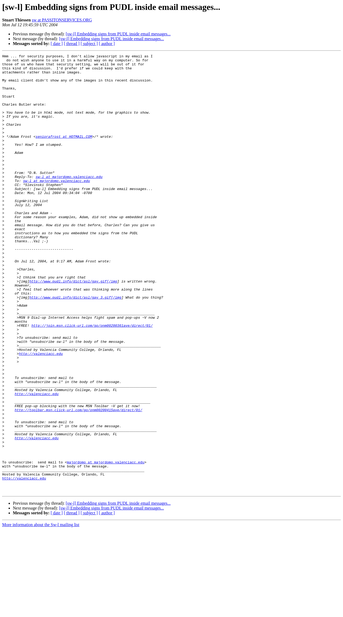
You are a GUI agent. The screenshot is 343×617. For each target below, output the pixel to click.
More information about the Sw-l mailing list (40, 612)
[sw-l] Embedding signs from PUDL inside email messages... (118, 34)
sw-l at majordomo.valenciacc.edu (69, 201)
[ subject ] (89, 43)
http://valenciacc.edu (41, 413)
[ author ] (107, 43)
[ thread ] (72, 43)
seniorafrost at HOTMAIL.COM (64, 153)
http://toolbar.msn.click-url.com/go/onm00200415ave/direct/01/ (78, 481)
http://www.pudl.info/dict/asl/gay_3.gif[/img (75, 346)
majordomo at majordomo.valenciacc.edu (105, 544)
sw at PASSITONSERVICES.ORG (62, 20)
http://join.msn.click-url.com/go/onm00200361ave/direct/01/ (91, 380)
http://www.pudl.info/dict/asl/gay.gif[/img (73, 327)
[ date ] (57, 43)
